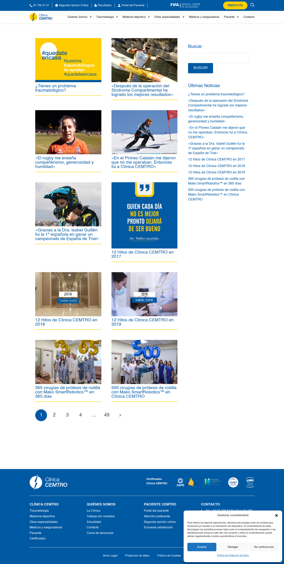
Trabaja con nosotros (101, 516)
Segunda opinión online (160, 522)
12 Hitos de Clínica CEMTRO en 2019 (142, 322)
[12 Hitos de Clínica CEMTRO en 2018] (68, 274)
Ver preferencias (264, 547)
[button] (276, 515)
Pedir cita (235, 5)
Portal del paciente (156, 510)
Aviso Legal (110, 555)
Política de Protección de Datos (233, 555)
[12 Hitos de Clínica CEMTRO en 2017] (144, 184)
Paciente (231, 17)
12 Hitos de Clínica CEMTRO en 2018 (66, 322)
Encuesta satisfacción (158, 527)
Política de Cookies (169, 555)
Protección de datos (137, 555)
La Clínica (93, 510)
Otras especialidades (169, 17)
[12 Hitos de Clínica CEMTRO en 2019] (144, 274)
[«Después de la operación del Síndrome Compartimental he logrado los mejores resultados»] (144, 40)
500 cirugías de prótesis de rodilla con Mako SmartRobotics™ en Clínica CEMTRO (143, 392)
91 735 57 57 (39, 5)
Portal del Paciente (131, 5)
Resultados (103, 5)
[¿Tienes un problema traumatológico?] (68, 40)
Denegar (233, 547)
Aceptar (202, 547)
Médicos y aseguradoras (204, 17)
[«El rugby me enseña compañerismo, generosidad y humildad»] (68, 112)
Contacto (248, 17)
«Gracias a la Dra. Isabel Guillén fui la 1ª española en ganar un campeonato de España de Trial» (67, 234)
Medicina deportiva (136, 17)
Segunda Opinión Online (71, 5)
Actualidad (94, 522)
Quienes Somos (80, 17)
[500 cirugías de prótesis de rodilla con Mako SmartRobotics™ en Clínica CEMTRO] (144, 342)
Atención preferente (157, 516)
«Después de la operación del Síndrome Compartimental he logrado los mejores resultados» (142, 90)
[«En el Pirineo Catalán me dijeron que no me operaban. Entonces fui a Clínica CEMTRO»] (144, 112)
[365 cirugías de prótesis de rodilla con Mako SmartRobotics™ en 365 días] (68, 342)
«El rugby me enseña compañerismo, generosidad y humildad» (64, 162)
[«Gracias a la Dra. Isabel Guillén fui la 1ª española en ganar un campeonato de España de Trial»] (68, 184)
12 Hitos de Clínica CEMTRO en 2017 (142, 254)
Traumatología (107, 17)
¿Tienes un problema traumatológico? (55, 88)
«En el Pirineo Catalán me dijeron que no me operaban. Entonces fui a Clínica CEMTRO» (143, 162)
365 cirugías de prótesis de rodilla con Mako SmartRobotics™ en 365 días (67, 392)
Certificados (38, 538)
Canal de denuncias (100, 533)
